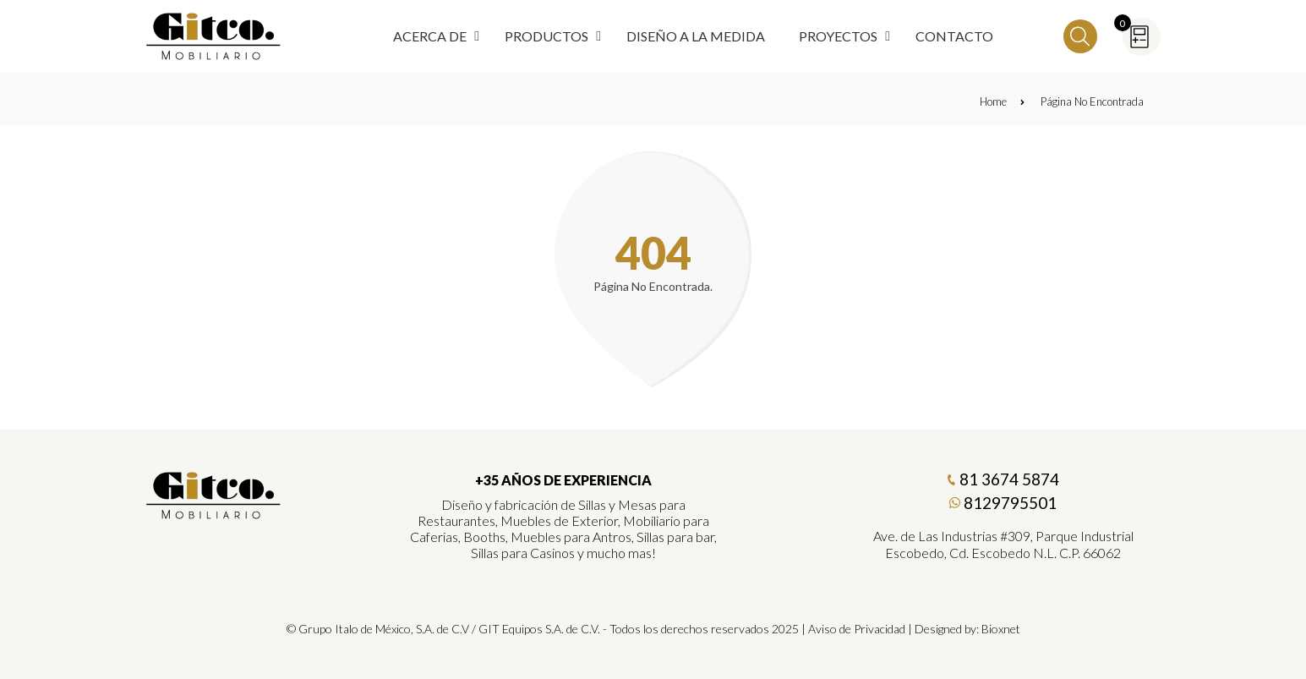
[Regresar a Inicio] (213, 36)
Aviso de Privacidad (856, 629)
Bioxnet (1000, 629)
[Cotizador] (1142, 37)
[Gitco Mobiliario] (213, 513)
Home (1002, 101)
